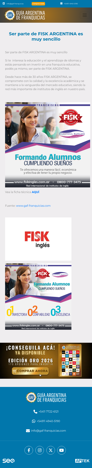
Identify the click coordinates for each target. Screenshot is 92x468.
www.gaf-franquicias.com (33, 205)
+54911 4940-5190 (69, 4)
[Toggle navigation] (84, 15)
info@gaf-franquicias (13, 4)
